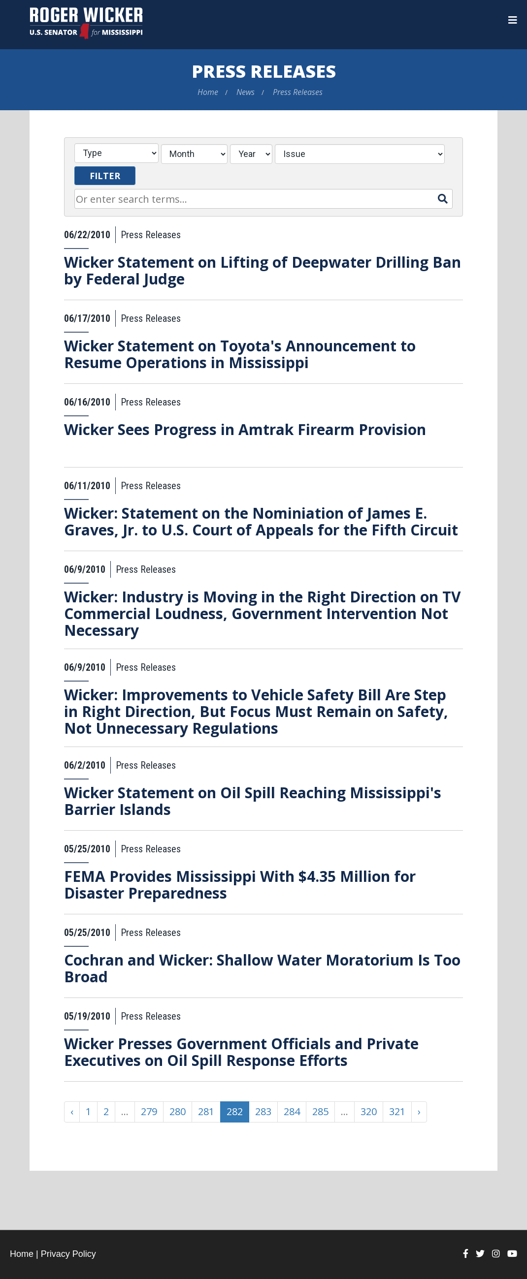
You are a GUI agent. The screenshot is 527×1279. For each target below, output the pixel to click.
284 (292, 1111)
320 (369, 1111)
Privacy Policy (68, 1254)
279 (149, 1111)
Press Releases (264, 71)
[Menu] (512, 20)
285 (320, 1111)
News (245, 92)
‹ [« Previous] (71, 1111)
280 (177, 1111)
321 (397, 1111)
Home (208, 92)
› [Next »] (419, 1111)
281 (206, 1111)
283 (263, 1111)
